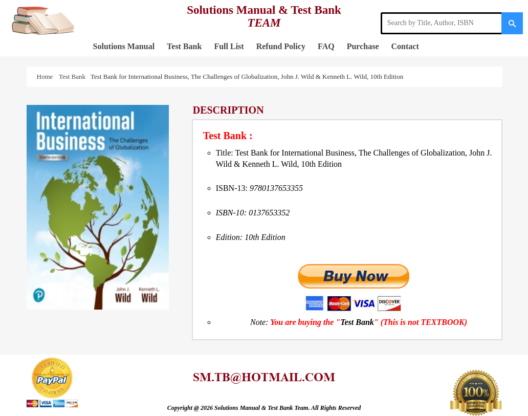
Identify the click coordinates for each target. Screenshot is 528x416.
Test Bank (184, 46)
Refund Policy (280, 46)
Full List (229, 46)
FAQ (326, 46)
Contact (405, 46)
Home (46, 76)
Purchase (363, 46)
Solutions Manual (124, 46)
